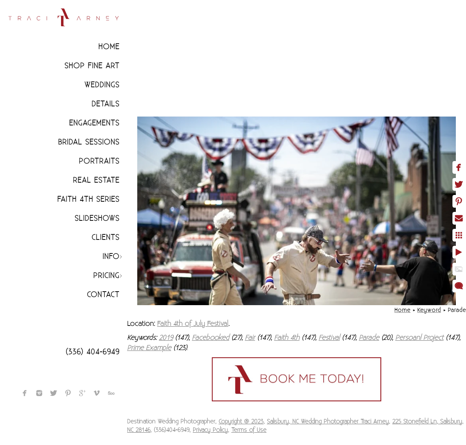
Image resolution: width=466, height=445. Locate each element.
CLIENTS (105, 237)
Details (105, 104)
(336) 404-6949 (92, 352)
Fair (250, 338)
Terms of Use (248, 430)
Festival (329, 338)
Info (111, 256)
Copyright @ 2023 (241, 422)
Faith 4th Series (88, 199)
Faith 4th (287, 338)
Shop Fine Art (91, 66)
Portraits (99, 161)
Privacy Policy (210, 430)
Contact (103, 295)
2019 (166, 338)
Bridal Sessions (88, 142)
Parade (369, 338)
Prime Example (149, 348)
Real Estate (96, 180)
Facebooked (210, 338)
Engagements (94, 123)
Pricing (106, 276)
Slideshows (97, 218)
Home (108, 47)
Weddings (101, 85)
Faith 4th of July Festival (192, 324)
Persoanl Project (419, 338)
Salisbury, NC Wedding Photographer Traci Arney (328, 422)
